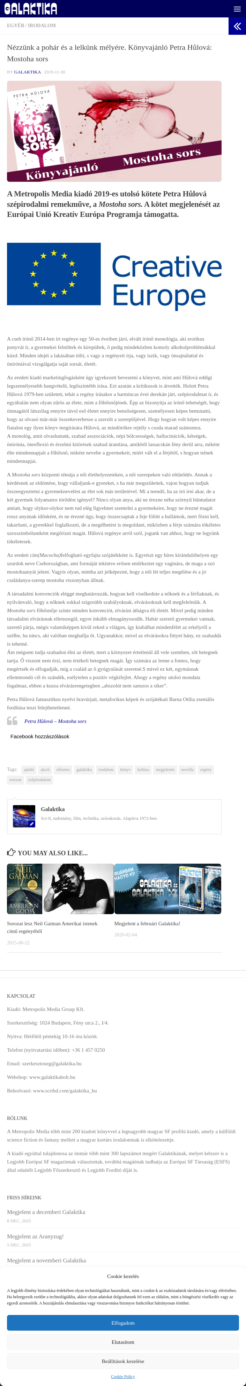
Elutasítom (123, 1342)
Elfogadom (123, 1323)
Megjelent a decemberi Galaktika (46, 1212)
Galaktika (27, 72)
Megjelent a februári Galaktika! (147, 923)
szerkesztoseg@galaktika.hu (52, 1063)
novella (187, 769)
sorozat (15, 779)
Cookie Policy (123, 1376)
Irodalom (42, 25)
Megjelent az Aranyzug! (35, 1236)
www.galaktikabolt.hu (52, 1077)
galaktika (84, 769)
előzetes (63, 769)
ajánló (29, 769)
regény (206, 769)
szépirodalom (39, 779)
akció (45, 769)
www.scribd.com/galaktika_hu (65, 1090)
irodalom (105, 769)
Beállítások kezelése (123, 1361)
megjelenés (165, 769)
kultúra (143, 769)
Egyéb (15, 25)
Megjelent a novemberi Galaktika (46, 1260)
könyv (125, 769)
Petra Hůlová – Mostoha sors (55, 721)
